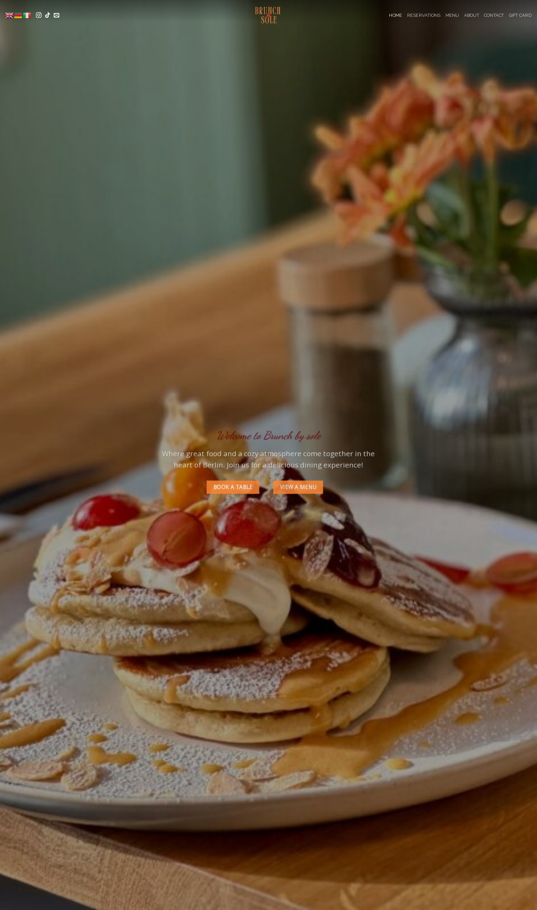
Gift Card (520, 15)
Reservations (424, 15)
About (471, 15)
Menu (452, 15)
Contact (494, 15)
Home (395, 15)
